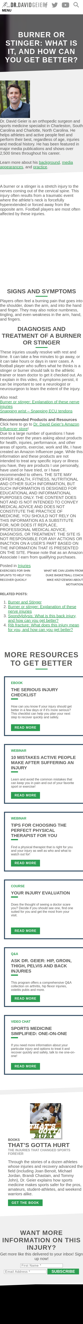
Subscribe (63, 1271)
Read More (25, 727)
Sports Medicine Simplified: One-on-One (39, 1031)
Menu (6, 10)
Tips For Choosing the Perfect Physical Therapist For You (38, 830)
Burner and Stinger (25, 602)
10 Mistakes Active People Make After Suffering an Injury (43, 762)
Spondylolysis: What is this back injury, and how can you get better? (42, 618)
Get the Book (25, 1202)
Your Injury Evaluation (40, 892)
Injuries (24, 565)
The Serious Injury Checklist (34, 692)
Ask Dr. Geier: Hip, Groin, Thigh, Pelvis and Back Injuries (41, 966)
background (49, 162)
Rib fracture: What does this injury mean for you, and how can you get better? (43, 627)
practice (40, 167)
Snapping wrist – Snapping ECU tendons (36, 411)
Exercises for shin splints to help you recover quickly (15, 575)
